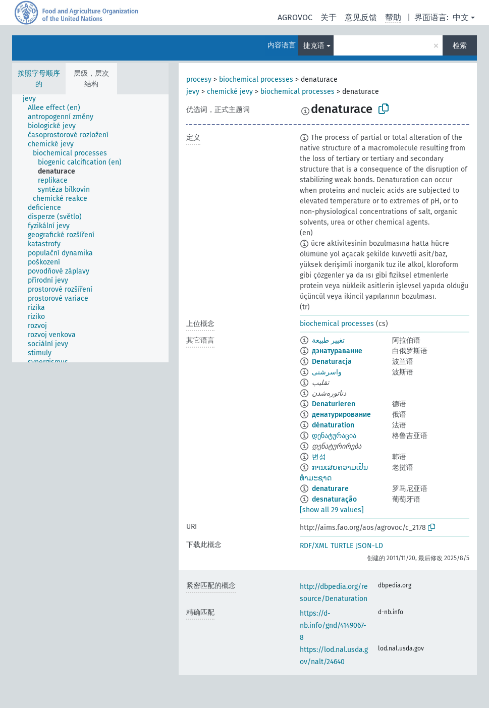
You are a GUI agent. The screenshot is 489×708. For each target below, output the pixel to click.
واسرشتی (327, 372)
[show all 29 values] (332, 510)
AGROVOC (295, 17)
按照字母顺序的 (39, 78)
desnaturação (334, 499)
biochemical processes (256, 79)
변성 (319, 457)
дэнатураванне (337, 351)
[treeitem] (33, 98)
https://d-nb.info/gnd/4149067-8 (333, 625)
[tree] (90, 228)
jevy (192, 91)
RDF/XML (314, 545)
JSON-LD (369, 545)
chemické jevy (230, 91)
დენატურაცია (334, 435)
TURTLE (342, 545)
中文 (461, 17)
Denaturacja (332, 361)
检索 (460, 45)
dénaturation (333, 425)
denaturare (330, 488)
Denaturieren (333, 404)
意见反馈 (361, 17)
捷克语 (313, 45)
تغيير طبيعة (328, 340)
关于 (328, 17)
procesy (198, 79)
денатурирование (341, 414)
